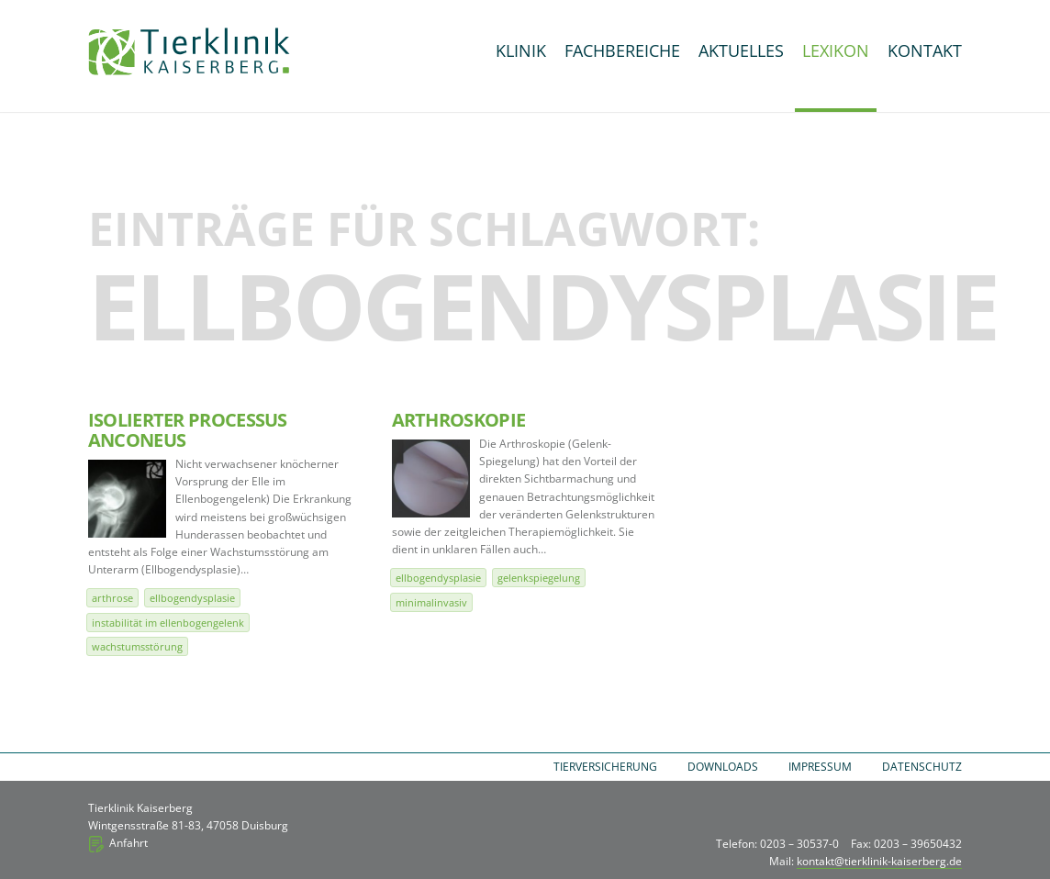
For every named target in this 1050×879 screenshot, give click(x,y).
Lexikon (835, 50)
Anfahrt (128, 843)
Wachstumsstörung (137, 646)
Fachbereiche (622, 50)
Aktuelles (741, 50)
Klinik (521, 50)
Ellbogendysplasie (192, 598)
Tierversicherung (605, 766)
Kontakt (925, 50)
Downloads (722, 766)
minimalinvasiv (431, 602)
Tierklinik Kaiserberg (189, 51)
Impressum (820, 766)
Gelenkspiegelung (538, 577)
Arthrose (112, 598)
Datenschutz (922, 766)
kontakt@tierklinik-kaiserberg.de (879, 861)
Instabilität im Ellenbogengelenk (168, 622)
